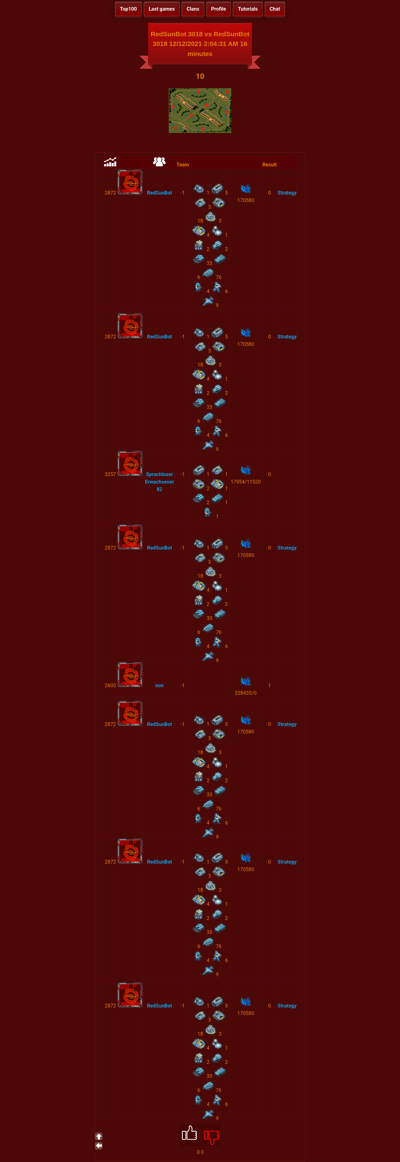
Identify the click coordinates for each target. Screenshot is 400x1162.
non (159, 685)
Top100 (128, 9)
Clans (193, 9)
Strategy (287, 193)
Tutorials (248, 9)
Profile (218, 9)
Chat (275, 9)
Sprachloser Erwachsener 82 (159, 481)
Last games (162, 9)
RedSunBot (159, 193)
